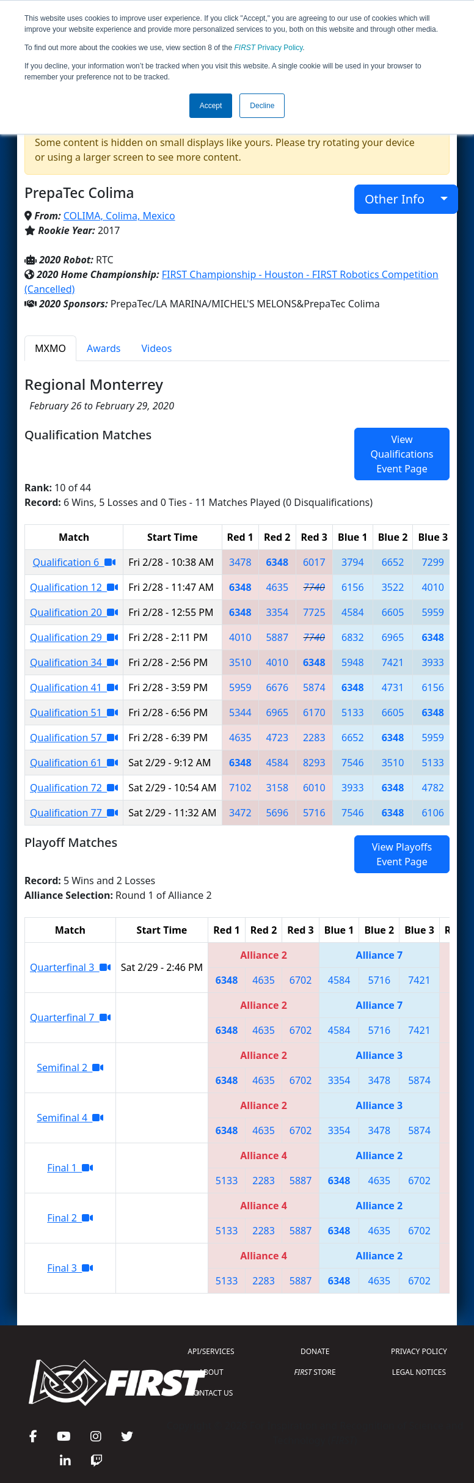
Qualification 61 (74, 762)
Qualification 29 (74, 637)
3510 (240, 662)
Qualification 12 (74, 587)
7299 (432, 562)
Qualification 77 (74, 812)
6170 (314, 712)
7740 (314, 587)
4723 (277, 737)
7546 (352, 762)
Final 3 (70, 1268)
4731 (393, 687)
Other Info (401, 199)
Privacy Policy (269, 47)
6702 (301, 980)
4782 (432, 787)
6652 (393, 562)
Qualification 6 (74, 562)
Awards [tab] (104, 348)
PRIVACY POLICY (419, 1351)
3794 (352, 562)
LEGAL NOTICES (419, 1372)
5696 (277, 812)
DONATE (315, 1351)
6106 (432, 812)
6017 (314, 562)
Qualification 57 (74, 737)
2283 (314, 737)
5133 (352, 712)
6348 (277, 562)
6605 (393, 612)
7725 (314, 612)
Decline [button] (262, 105)
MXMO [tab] (50, 348)
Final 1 (70, 1167)
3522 (393, 587)
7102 (240, 787)
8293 (314, 762)
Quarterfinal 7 (70, 1017)
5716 (314, 812)
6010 (314, 787)
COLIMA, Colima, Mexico (119, 215)
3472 (240, 812)
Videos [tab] (156, 348)
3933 (432, 662)
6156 (352, 587)
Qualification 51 (74, 712)
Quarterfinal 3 (70, 967)
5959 (432, 612)
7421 (393, 662)
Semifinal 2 (70, 1067)
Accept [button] (211, 105)
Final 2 (70, 1218)
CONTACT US (211, 1393)
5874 (314, 687)
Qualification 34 (74, 662)
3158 (277, 787)
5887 (277, 637)
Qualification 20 (74, 612)
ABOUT (211, 1372)
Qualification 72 (74, 787)
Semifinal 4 (70, 1117)
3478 (240, 562)
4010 (432, 587)
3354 (277, 612)
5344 (240, 712)
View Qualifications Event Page (401, 454)
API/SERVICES (211, 1351)
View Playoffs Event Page (402, 854)
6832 (352, 637)
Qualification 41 (74, 687)
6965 (393, 637)
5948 (352, 662)
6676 (277, 687)
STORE (315, 1372)
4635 (277, 587)
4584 (352, 612)
